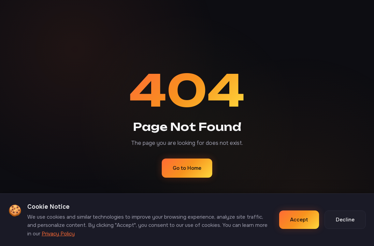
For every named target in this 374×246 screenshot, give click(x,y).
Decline (345, 219)
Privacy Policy (58, 233)
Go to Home (187, 168)
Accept (299, 219)
